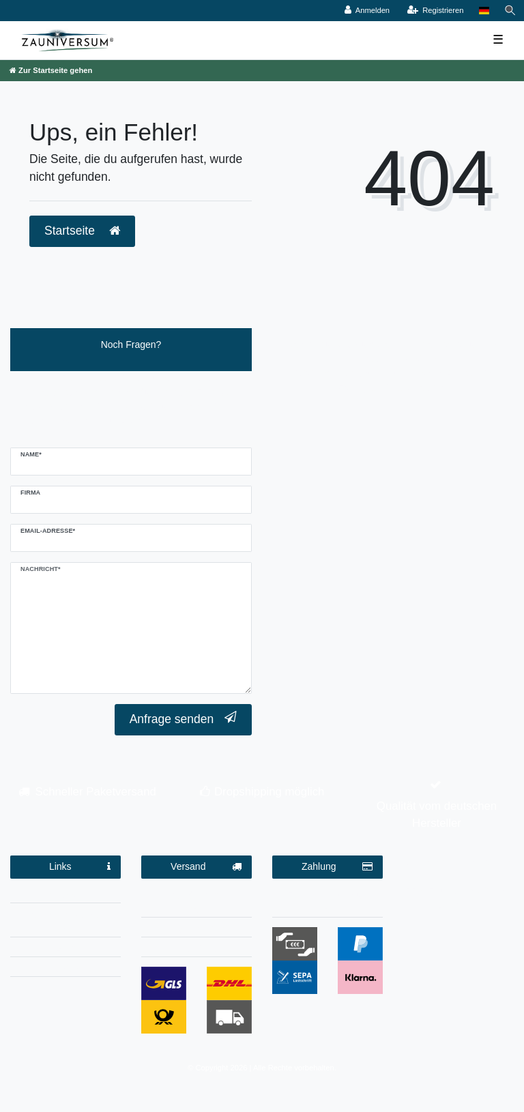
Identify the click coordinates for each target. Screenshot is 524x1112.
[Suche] (510, 10)
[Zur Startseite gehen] (51, 70)
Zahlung (337, 867)
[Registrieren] (435, 10)
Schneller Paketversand (95, 791)
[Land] (484, 10)
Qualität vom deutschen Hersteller (437, 815)
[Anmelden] (367, 10)
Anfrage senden (183, 719)
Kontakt (65, 968)
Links (80, 867)
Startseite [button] (82, 230)
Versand (206, 867)
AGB (65, 948)
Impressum (65, 895)
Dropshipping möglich (269, 791)
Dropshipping (197, 929)
